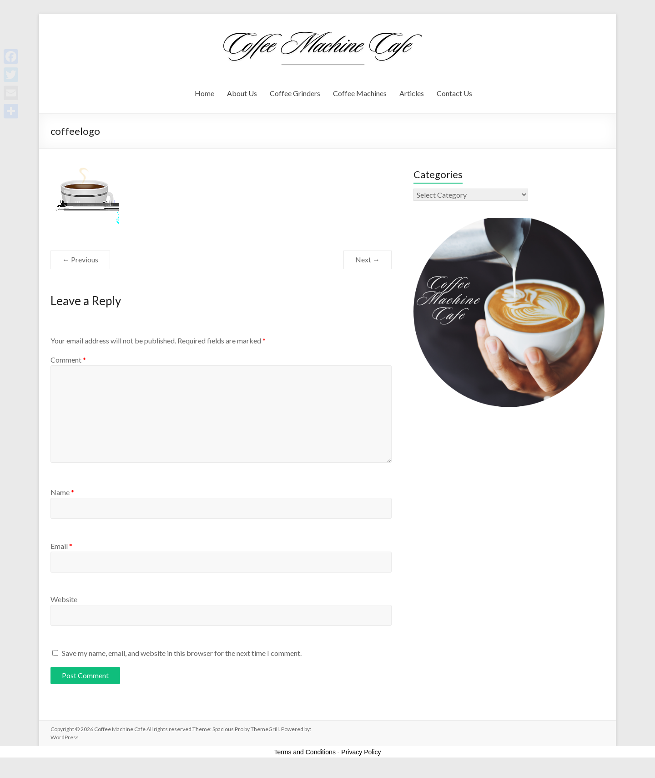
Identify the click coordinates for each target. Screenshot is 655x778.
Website (63, 599)
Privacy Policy (361, 752)
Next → (367, 259)
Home (204, 93)
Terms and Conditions (305, 752)
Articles (411, 93)
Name (62, 492)
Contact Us (454, 93)
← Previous (80, 259)
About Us (242, 93)
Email (61, 546)
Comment (68, 359)
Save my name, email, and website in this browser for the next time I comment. (182, 653)
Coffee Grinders (295, 93)
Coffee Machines (360, 93)
